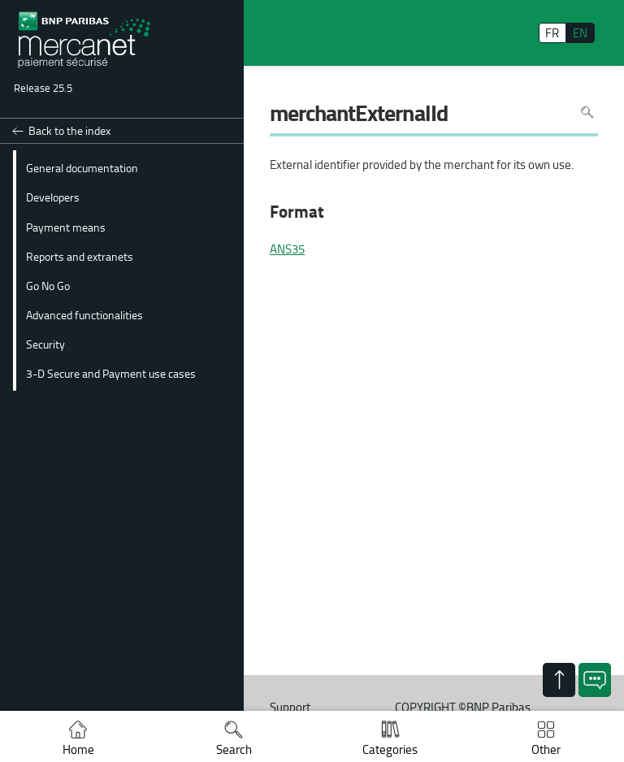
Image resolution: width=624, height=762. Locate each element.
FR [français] (552, 32)
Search (234, 749)
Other (546, 749)
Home (78, 749)
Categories (390, 749)
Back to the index (69, 130)
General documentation (82, 167)
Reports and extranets (79, 256)
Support (290, 707)
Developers (53, 196)
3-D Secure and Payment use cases (111, 373)
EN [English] (580, 32)
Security (45, 344)
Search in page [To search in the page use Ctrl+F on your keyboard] (587, 112)
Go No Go (48, 285)
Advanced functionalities (84, 314)
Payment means (66, 227)
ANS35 (287, 249)
